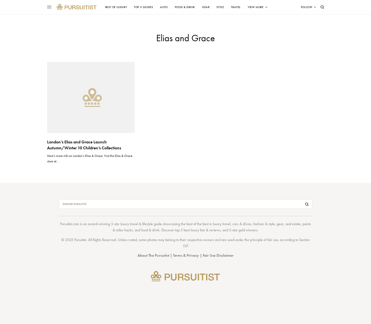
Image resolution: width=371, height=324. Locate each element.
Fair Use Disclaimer (218, 255)
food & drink (150, 230)
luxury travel (221, 223)
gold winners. (248, 230)
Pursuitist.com (69, 223)
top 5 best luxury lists (190, 230)
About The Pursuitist (153, 255)
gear (280, 223)
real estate (292, 223)
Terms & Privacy (186, 255)
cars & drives (242, 223)
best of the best (197, 223)
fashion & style (264, 223)
